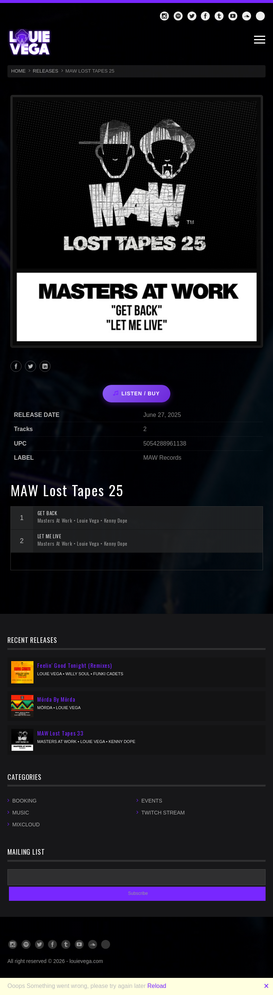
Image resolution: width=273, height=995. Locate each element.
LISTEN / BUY (136, 393)
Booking (24, 801)
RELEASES (45, 71)
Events (151, 801)
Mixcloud (26, 824)
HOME (18, 71)
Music (20, 813)
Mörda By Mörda (56, 699)
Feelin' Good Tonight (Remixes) (74, 665)
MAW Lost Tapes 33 (60, 733)
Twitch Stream (163, 813)
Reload (156, 986)
